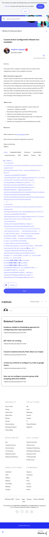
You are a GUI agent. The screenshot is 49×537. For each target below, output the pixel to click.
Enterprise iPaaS (31, 454)
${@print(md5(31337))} (25, 190)
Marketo (7, 478)
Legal (23, 499)
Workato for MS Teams (11, 457)
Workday (7, 486)
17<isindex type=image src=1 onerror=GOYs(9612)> (19, 246)
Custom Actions (37, 152)
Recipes (7, 418)
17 (39, 231)
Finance (29, 415)
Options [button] (46, 31)
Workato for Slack (10, 454)
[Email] (17, 511)
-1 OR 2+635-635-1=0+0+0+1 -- (12, 231)
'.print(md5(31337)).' (10, 221)
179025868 (21, 236)
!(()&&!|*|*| (9, 160)
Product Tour (8, 412)
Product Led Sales (32, 442)
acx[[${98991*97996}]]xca (12, 267)
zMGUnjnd (29, 272)
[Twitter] (26, 511)
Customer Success (10, 445)
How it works (9, 406)
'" (4, 202)
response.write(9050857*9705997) (14, 272)
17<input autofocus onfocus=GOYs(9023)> (16, 243)
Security (7, 421)
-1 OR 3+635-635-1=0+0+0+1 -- (29, 231)
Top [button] (3, 532)
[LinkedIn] (31, 511)
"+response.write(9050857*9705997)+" (15, 175)
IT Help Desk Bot (31, 457)
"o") (33, 182)
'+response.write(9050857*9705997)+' (15, 214)
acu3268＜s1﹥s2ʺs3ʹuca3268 (13, 255)
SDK (40, 155)
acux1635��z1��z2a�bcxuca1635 (15, 263)
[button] (40, 6)
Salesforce (8, 472)
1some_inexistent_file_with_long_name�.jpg (17, 248)
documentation (21, 134)
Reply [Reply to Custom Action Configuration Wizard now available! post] (24, 291)
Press (28, 480)
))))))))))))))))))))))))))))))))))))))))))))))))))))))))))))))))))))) (22, 228)
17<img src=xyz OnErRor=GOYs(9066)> (15, 241)
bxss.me (21, 270)
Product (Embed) (31, 424)
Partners (29, 486)
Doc (6, 442)
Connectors (27, 152)
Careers (29, 483)
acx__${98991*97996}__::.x (29, 267)
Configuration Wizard (15, 152)
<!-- (36, 248)
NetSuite (7, 480)
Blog (28, 478)
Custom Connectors (10, 155)
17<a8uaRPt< (29, 236)
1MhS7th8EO (39, 246)
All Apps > (8, 489)
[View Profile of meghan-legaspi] (18, 49)
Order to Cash (31, 445)
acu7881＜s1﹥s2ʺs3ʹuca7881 (32, 255)
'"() (7, 202)
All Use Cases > (31, 460)
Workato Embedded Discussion (13, 332)
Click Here (7, 6)
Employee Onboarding (33, 448)
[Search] (24, 18)
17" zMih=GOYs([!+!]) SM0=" (12, 233)
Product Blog (9, 430)
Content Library (9, 448)
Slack (6, 475)
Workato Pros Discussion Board (12, 31)
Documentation (9, 424)
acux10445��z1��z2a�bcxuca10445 (16, 260)
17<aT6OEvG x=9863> (10, 238)
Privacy (18, 499)
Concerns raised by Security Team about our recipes (23, 352)
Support (29, 418)
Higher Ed (29, 427)
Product (33, 155)
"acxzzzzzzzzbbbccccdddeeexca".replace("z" (17, 182)
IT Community (9, 451)
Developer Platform (10, 427)
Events (28, 489)
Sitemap (29, 499)
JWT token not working (12, 341)
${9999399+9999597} (10, 190)
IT (27, 421)
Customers (30, 475)
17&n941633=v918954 (10, 236)
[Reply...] (27, 310)
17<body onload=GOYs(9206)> (27, 238)
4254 (32, 248)
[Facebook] (22, 511)
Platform (26, 155)
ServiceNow (8, 483)
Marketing (29, 412)
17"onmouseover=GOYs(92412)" (30, 233)
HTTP (19, 155)
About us (29, 472)
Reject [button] (25, 11)
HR (27, 406)
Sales (28, 409)
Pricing (7, 409)
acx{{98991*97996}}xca (11, 270)
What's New (8, 415)
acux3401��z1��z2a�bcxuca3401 (16, 265)
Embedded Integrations (33, 451)
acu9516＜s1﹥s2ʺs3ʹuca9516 (12, 258)
